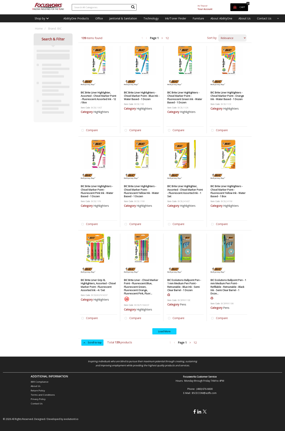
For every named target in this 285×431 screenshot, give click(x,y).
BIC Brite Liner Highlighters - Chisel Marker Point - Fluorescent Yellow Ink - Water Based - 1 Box (228, 191)
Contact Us (264, 18)
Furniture (198, 18)
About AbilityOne (221, 18)
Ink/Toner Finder (175, 18)
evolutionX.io (71, 419)
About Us (245, 18)
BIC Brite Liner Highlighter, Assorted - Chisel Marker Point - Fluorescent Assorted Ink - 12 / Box (98, 97)
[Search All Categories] (104, 7)
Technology (151, 18)
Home (39, 28)
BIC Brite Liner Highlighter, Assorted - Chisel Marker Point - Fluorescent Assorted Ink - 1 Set (185, 191)
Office (99, 18)
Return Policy (38, 390)
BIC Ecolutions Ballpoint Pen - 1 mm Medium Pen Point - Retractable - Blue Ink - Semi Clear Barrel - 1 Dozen (184, 285)
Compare (89, 130)
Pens (183, 304)
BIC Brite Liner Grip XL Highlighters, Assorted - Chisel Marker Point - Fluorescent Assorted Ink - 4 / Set (98, 285)
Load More (164, 331)
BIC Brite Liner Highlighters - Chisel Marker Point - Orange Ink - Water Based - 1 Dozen (227, 96)
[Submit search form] (133, 7)
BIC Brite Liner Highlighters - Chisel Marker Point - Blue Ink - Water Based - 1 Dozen (141, 96)
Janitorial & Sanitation (123, 18)
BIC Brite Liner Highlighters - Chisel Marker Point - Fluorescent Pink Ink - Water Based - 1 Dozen (97, 191)
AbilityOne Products (76, 18)
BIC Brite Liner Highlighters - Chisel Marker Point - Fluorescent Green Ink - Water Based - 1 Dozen (184, 97)
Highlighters (101, 112)
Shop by (40, 18)
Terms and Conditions (43, 394)
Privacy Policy (38, 399)
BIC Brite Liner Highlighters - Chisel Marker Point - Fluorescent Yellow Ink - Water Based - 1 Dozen (141, 191)
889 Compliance (39, 381)
